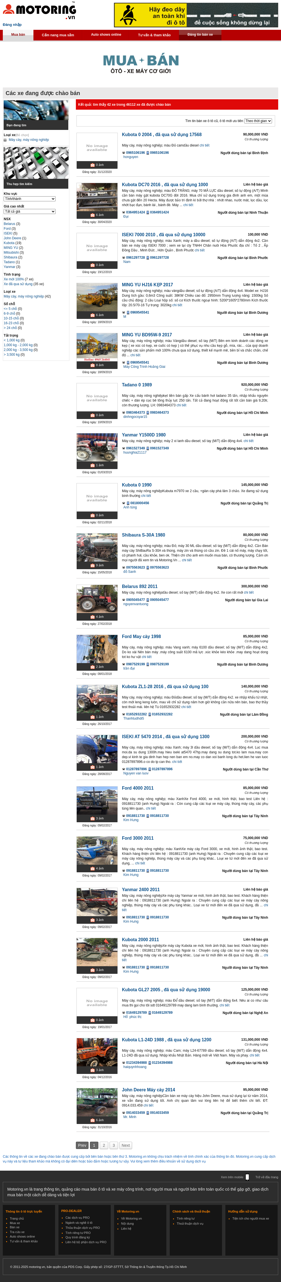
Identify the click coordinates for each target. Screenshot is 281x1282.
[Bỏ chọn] (22, 135)
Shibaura (11, 257)
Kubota (9, 243)
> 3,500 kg (12, 355)
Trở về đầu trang (266, 1177)
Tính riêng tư (185, 1218)
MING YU (11, 248)
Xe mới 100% (14, 279)
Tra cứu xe (17, 1232)
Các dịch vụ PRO (77, 1217)
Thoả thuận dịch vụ (190, 1223)
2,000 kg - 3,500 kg (18, 350)
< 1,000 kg (12, 340)
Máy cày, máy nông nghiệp (29, 140)
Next (126, 1145)
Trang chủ (17, 1218)
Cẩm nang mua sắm (58, 35)
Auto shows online (106, 35)
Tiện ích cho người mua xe (250, 1218)
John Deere (13, 238)
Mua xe (15, 1223)
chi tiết (204, 145)
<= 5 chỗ (11, 309)
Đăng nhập (12, 24)
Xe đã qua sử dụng (18, 284)
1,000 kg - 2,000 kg (18, 345)
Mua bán (18, 35)
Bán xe (14, 1227)
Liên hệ (126, 1228)
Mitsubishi (12, 252)
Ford (8, 229)
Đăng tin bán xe (200, 35)
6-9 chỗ (10, 314)
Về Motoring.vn (131, 1218)
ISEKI (8, 233)
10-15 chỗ (12, 318)
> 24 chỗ (11, 328)
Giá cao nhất (14, 206)
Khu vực (10, 194)
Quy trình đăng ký (77, 1237)
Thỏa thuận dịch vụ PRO (82, 1227)
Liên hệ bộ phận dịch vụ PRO (85, 1242)
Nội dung (127, 1223)
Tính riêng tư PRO (78, 1232)
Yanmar (10, 267)
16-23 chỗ (12, 323)
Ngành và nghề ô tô (78, 1222)
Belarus (10, 224)
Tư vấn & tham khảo (154, 35)
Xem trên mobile (232, 1177)
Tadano (10, 262)
